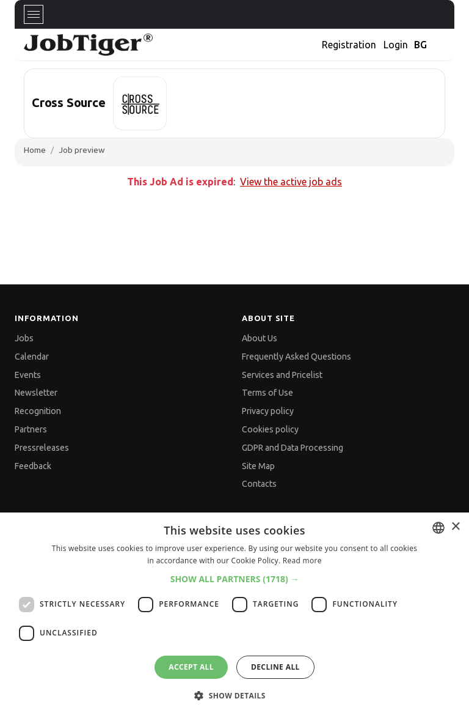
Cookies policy (270, 429)
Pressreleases (42, 448)
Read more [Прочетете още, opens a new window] (302, 560)
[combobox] (438, 528)
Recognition (38, 411)
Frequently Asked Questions (296, 356)
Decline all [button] (275, 667)
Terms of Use (267, 393)
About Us (259, 338)
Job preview (82, 150)
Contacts (259, 484)
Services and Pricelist (282, 375)
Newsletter (36, 393)
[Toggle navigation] (33, 14)
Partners (31, 429)
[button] (234, 579)
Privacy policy (268, 411)
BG (420, 44)
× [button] (455, 526)
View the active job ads (291, 181)
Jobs (24, 338)
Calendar (32, 356)
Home (35, 150)
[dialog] (234, 615)
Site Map (258, 466)
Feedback (33, 466)
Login (396, 44)
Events (28, 375)
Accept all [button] (191, 667)
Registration (349, 44)
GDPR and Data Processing (292, 448)
